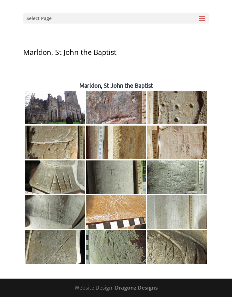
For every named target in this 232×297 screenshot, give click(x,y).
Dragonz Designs (136, 287)
